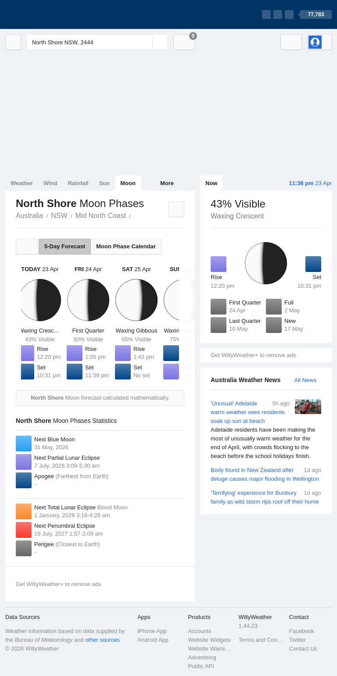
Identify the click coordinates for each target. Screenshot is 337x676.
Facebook (301, 631)
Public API (201, 666)
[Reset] (144, 42)
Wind (50, 183)
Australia (29, 215)
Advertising (202, 657)
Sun (104, 183)
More (167, 183)
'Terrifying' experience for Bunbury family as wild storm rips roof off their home (266, 497)
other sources (102, 640)
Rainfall (78, 183)
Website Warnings (210, 648)
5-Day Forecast (64, 246)
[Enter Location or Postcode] (97, 42)
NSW (59, 215)
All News (305, 380)
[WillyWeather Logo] (46, 14)
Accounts (199, 631)
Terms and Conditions (261, 640)
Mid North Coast (100, 215)
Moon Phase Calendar (126, 246)
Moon (128, 183)
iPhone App (152, 631)
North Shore (135, 214)
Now (211, 183)
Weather (22, 183)
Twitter (297, 640)
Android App (152, 640)
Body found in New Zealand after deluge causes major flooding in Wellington (266, 474)
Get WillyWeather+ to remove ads (253, 355)
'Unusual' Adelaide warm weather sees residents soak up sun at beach (266, 430)
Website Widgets (209, 640)
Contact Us (303, 648)
